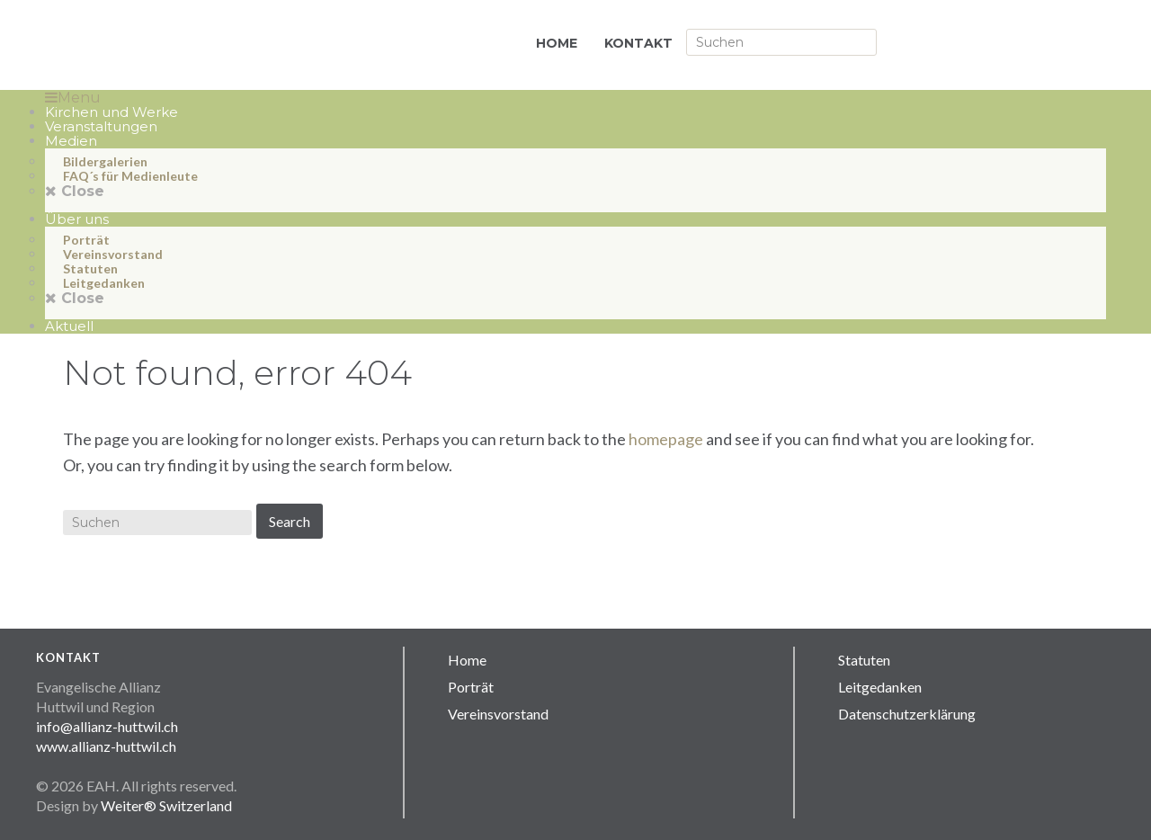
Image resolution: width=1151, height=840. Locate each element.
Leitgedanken (880, 686)
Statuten (864, 659)
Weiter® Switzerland (166, 805)
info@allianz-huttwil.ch (107, 726)
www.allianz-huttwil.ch (106, 746)
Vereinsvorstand (498, 713)
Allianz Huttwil (225, 45)
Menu (73, 97)
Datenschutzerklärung (907, 713)
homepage (666, 439)
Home (467, 659)
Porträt (471, 686)
